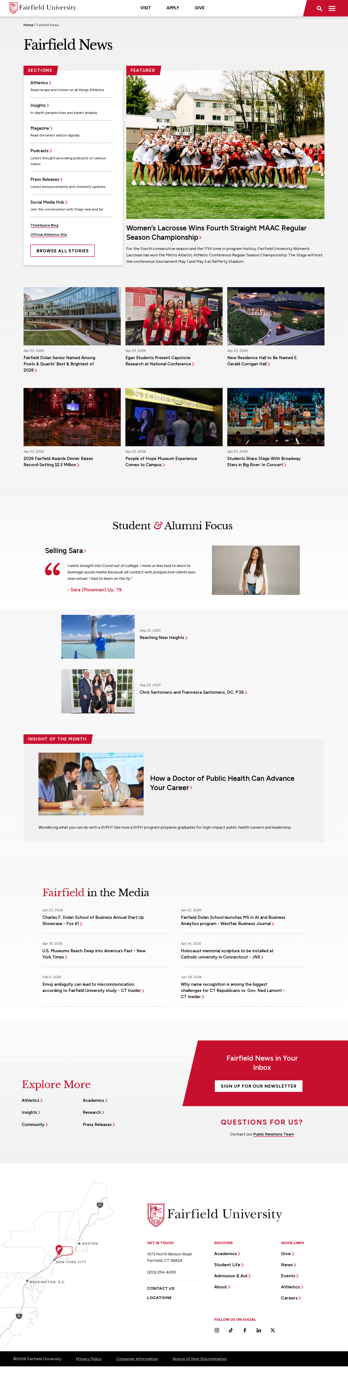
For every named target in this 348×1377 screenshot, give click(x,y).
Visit (145, 7)
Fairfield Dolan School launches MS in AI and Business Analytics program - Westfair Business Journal (233, 920)
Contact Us (160, 1288)
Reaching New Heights (162, 637)
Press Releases (44, 179)
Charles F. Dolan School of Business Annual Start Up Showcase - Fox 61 (93, 920)
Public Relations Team (273, 1134)
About (220, 1286)
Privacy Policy (89, 1358)
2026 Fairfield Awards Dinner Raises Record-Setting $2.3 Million (58, 461)
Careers (289, 1298)
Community (33, 1124)
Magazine (39, 128)
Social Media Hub (47, 202)
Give (200, 7)
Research (92, 1112)
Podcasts (39, 150)
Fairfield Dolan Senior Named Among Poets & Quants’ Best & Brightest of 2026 (59, 364)
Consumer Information (137, 1358)
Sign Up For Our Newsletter (259, 1086)
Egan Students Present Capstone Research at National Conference (158, 360)
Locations (159, 1297)
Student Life (227, 1264)
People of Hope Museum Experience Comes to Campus (161, 461)
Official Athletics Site (48, 234)
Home (29, 25)
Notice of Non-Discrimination (199, 1358)
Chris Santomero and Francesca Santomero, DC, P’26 (192, 692)
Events (288, 1275)
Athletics (39, 82)
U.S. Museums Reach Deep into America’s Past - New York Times (94, 954)
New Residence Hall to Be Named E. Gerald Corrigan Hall (262, 360)
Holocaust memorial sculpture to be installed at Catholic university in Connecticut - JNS (227, 954)
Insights (38, 105)
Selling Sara (64, 550)
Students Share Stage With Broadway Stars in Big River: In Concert (264, 461)
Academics (93, 1100)
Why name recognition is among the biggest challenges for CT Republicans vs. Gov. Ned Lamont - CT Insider (233, 990)
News (287, 1264)
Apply (172, 7)
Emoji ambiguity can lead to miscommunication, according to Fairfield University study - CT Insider (91, 987)
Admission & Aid (230, 1275)
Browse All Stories (62, 250)
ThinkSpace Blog (44, 225)
